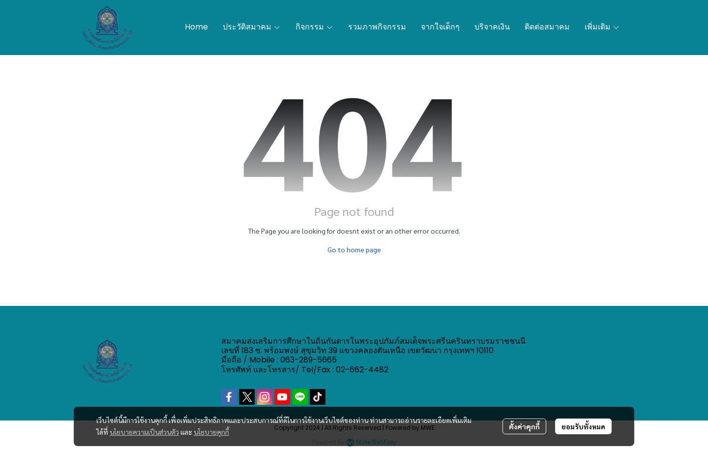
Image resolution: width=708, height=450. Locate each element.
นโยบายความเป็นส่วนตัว (144, 431)
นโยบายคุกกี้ (211, 431)
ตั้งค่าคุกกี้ (524, 426)
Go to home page (354, 249)
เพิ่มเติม (602, 26)
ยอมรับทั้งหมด (583, 426)
